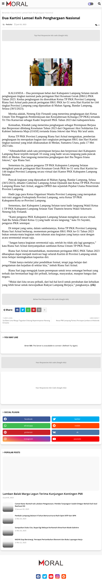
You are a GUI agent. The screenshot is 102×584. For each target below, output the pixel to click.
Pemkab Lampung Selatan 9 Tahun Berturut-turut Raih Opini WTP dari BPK (45, 515)
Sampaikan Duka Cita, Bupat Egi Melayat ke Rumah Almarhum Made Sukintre (47, 527)
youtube (77, 439)
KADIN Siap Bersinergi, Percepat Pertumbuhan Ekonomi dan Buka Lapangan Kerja (48, 539)
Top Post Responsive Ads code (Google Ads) (51, 35)
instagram (28, 439)
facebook (28, 419)
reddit (77, 425)
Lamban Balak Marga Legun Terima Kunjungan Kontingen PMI (43, 494)
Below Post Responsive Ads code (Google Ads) (51, 299)
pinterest (28, 432)
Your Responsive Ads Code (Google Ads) (51, 388)
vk (77, 432)
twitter (77, 419)
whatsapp (28, 425)
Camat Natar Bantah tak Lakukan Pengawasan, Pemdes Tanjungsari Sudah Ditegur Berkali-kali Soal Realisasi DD (56, 504)
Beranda (6, 12)
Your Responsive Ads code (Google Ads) (51, 362)
